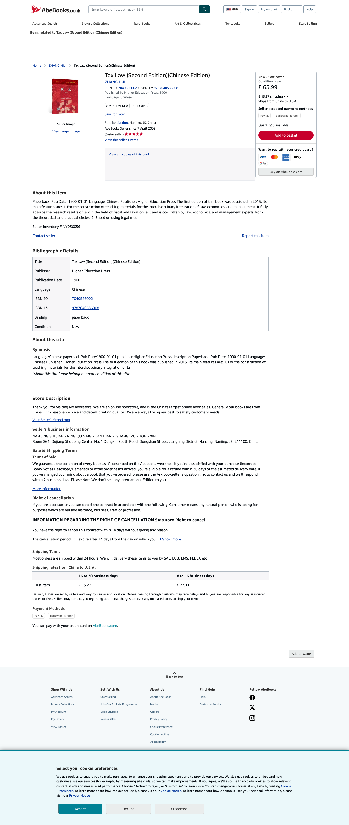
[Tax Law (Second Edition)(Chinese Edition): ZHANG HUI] (66, 95)
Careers (154, 711)
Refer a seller (108, 719)
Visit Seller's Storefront (51, 419)
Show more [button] (171, 539)
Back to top (174, 676)
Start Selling (308, 23)
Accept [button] (80, 809)
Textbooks (232, 23)
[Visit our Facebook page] (252, 698)
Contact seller (43, 235)
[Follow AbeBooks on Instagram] (252, 718)
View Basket (58, 727)
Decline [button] (128, 809)
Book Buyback (109, 711)
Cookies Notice (159, 734)
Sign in (249, 9)
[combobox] (143, 9)
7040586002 (127, 88)
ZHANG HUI (57, 65)
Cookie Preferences (161, 727)
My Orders (57, 719)
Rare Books (142, 23)
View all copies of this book (129, 154)
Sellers (269, 23)
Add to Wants (301, 654)
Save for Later (115, 114)
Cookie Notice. (171, 791)
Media (154, 704)
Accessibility (158, 741)
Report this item (255, 235)
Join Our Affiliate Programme (118, 704)
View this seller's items (121, 140)
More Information (46, 488)
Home (36, 65)
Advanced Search (44, 23)
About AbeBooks (160, 696)
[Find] (204, 9)
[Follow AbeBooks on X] (252, 708)
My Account (269, 9)
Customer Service (210, 704)
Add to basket (286, 135)
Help (309, 9)
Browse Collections (95, 23)
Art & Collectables (188, 23)
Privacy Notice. (79, 795)
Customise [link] (179, 809)
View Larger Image (66, 131)
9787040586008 (85, 308)
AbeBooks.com (105, 625)
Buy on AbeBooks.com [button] (286, 172)
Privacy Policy (158, 719)
